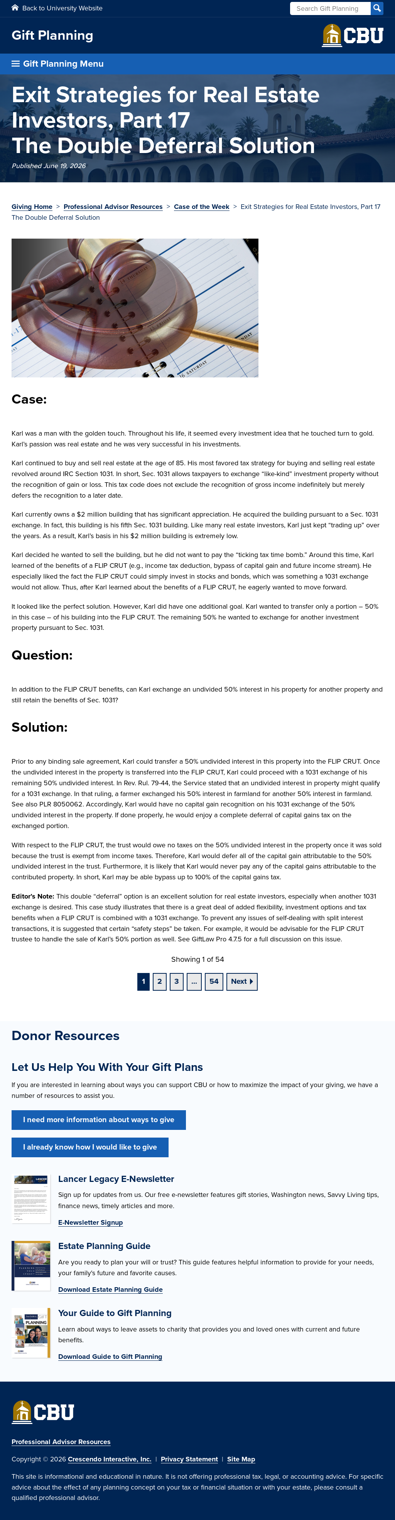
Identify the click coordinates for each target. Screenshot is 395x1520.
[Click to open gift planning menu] (197, 64)
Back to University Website (57, 8)
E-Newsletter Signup (90, 1222)
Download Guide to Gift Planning (110, 1356)
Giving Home (32, 206)
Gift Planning (52, 35)
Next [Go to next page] (239, 981)
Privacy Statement (189, 1459)
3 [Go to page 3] (176, 981)
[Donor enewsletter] (31, 1201)
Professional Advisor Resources (113, 206)
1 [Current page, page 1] (143, 981)
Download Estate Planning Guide (110, 1289)
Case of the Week (202, 206)
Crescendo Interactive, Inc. (110, 1459)
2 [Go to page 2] (159, 981)
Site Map (241, 1459)
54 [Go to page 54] (214, 981)
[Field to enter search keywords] (336, 8)
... (194, 981)
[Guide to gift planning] (31, 1335)
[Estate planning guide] (31, 1268)
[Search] (377, 8)
